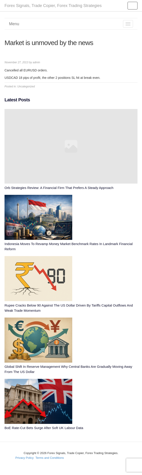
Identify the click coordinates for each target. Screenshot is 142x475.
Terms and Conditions (49, 457)
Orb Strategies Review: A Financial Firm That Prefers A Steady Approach (59, 188)
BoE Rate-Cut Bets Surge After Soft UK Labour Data (44, 428)
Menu (14, 24)
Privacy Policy (24, 457)
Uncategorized (26, 86)
